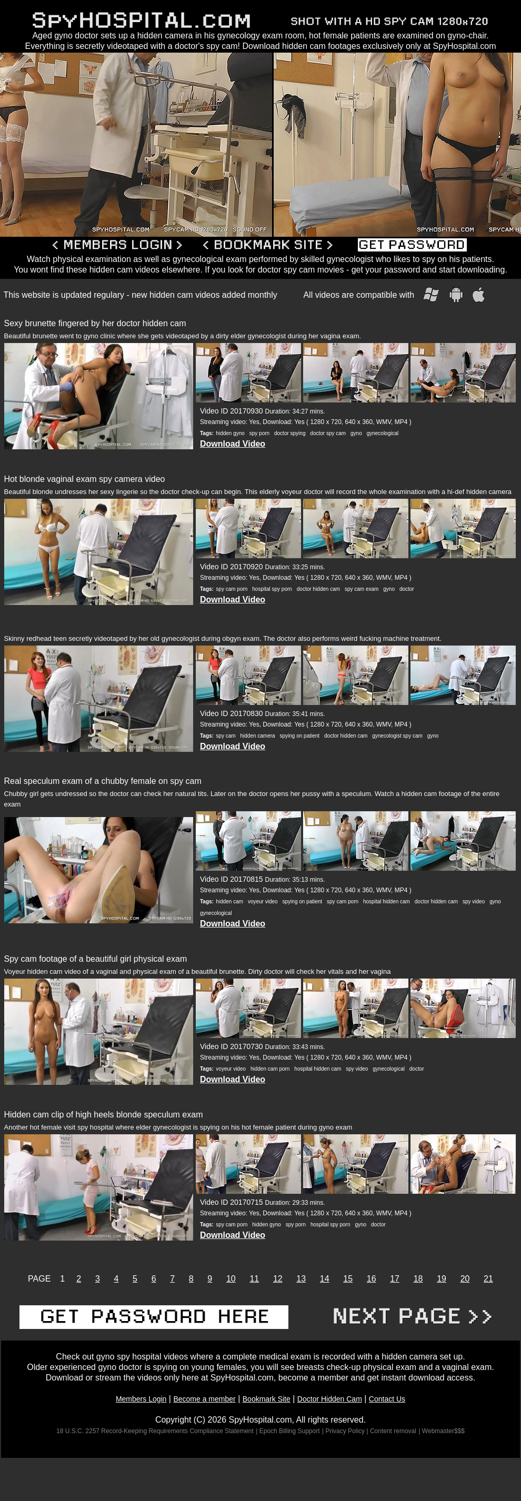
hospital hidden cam (386, 901)
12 (278, 1278)
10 (231, 1278)
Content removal (393, 1431)
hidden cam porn (270, 1069)
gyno (356, 433)
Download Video (232, 443)
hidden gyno (230, 433)
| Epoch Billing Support (287, 1431)
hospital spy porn (272, 589)
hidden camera (257, 736)
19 (441, 1278)
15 (348, 1278)
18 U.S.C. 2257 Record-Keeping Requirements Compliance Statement (155, 1431)
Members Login (141, 1399)
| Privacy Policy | (346, 1431)
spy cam (225, 736)
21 (488, 1278)
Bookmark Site (266, 1399)
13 (301, 1278)
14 (324, 1278)
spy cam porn (231, 589)
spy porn (259, 433)
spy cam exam (361, 589)
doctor (406, 589)
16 (371, 1278)
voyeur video (263, 901)
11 (254, 1278)
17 (394, 1278)
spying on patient (300, 736)
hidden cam (229, 901)
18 (418, 1278)
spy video (474, 901)
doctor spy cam (328, 433)
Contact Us (387, 1399)
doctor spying (289, 433)
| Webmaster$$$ (441, 1431)
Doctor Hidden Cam (329, 1399)
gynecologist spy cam (397, 736)
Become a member (204, 1399)
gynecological (383, 433)
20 (465, 1278)
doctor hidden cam (318, 589)
